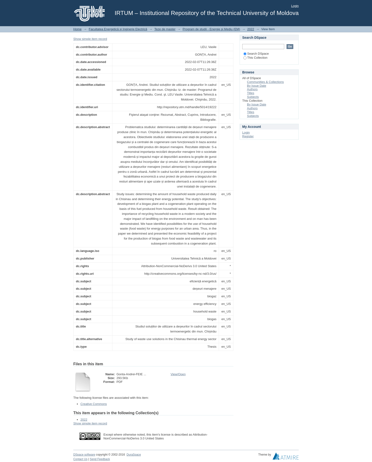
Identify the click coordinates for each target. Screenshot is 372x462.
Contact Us (80, 459)
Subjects (253, 97)
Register (248, 136)
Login (295, 6)
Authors (252, 89)
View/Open (178, 374)
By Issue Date (256, 85)
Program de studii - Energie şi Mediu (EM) (211, 29)
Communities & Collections (265, 82)
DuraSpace (133, 454)
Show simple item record (90, 39)
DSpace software (84, 454)
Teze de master (165, 29)
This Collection (255, 57)
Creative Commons (93, 404)
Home (77, 29)
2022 (250, 29)
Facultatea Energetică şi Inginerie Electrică (118, 29)
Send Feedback (100, 459)
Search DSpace (256, 53)
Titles (250, 93)
